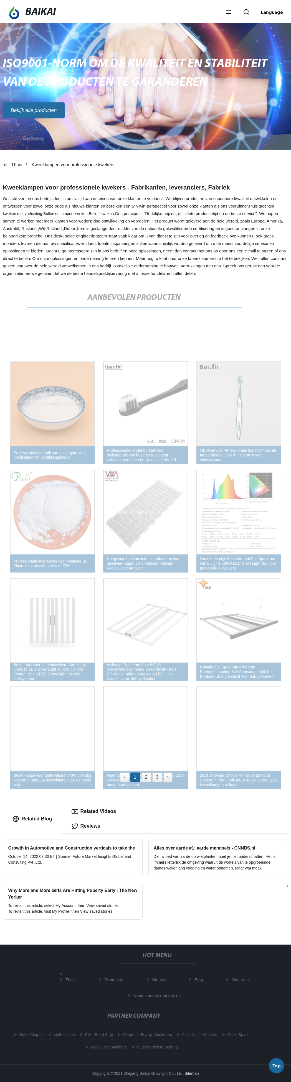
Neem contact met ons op (159, 995)
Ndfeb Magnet (29, 1034)
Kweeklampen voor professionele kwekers (73, 164)
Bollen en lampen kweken (65, 213)
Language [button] (272, 12)
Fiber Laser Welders (197, 1034)
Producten (115, 979)
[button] (228, 12)
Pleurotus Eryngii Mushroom (145, 1034)
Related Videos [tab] (94, 811)
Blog (200, 979)
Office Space (237, 1034)
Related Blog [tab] (32, 818)
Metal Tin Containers (107, 1047)
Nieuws (161, 979)
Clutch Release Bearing (155, 1047)
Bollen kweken (101, 213)
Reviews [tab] (86, 826)
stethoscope (62, 1034)
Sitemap (191, 1073)
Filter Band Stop (97, 1034)
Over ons (242, 979)
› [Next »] (167, 777)
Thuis (16, 164)
